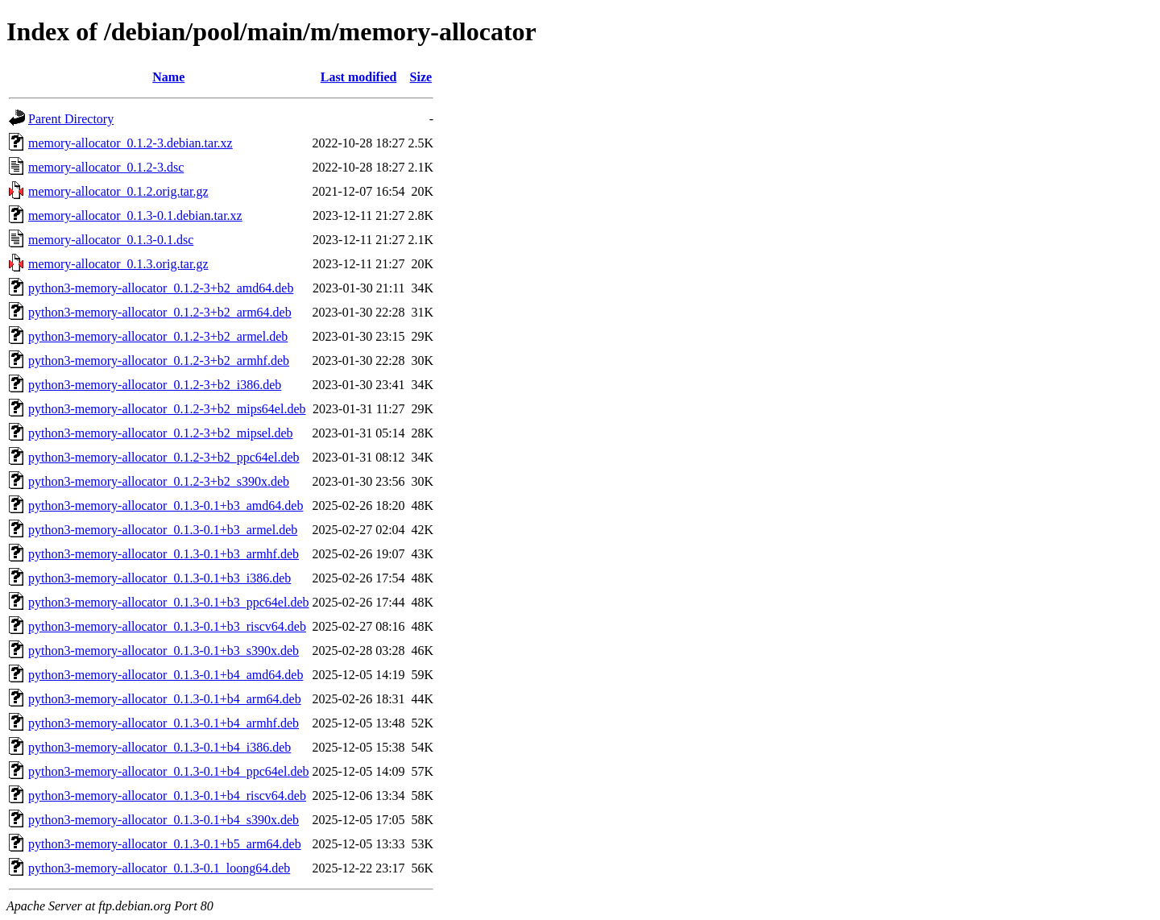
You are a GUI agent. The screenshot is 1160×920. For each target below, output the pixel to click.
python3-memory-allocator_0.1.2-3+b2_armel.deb (158, 336)
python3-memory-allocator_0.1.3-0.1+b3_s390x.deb (163, 650)
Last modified (359, 77)
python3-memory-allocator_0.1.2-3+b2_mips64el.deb (167, 409)
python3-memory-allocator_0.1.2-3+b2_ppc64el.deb (164, 457)
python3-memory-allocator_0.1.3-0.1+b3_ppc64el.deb (168, 602)
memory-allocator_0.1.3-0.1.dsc (110, 240)
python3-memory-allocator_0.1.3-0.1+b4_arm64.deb (164, 699)
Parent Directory (71, 119)
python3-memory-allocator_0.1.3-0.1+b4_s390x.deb (163, 820)
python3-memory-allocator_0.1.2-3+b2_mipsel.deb (160, 433)
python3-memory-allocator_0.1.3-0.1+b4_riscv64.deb (167, 795)
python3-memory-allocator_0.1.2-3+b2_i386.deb (154, 385)
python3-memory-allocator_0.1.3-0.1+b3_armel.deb (162, 530)
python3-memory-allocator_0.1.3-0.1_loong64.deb (159, 868)
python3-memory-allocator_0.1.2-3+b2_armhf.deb (158, 360)
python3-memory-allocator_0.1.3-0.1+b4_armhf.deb (163, 723)
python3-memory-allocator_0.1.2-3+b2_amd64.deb (160, 288)
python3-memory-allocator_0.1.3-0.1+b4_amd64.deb (165, 675)
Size (421, 77)
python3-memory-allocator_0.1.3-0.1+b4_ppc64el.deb (168, 771)
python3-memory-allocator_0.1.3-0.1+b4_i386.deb (159, 747)
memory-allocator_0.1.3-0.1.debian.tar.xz (135, 215)
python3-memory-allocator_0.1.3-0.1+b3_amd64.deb (165, 505)
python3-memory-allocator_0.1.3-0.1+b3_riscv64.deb (167, 626)
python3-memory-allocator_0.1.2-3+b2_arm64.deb (160, 312)
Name (168, 77)
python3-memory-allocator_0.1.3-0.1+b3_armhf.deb (163, 554)
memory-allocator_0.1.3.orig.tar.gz (118, 264)
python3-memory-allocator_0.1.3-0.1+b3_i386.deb (159, 578)
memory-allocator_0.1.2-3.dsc (106, 167)
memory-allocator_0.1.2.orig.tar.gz (118, 191)
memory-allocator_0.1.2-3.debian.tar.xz (130, 143)
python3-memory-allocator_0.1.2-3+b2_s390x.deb (158, 481)
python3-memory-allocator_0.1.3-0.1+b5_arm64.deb (164, 844)
